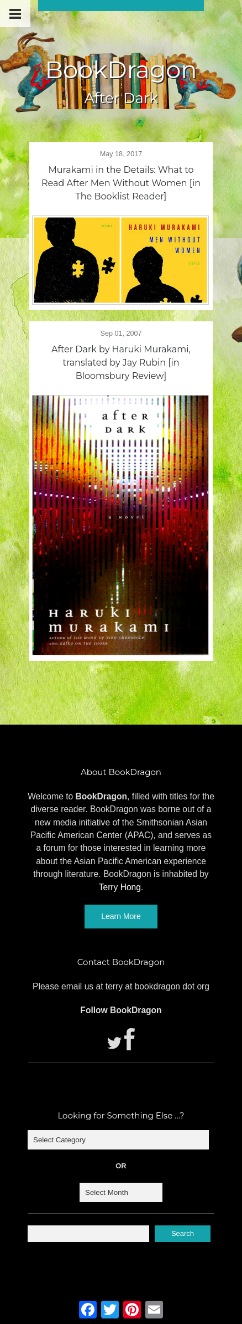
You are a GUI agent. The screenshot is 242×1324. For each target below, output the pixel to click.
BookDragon (121, 69)
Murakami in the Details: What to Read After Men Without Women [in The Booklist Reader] (121, 183)
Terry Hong (120, 887)
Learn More (121, 916)
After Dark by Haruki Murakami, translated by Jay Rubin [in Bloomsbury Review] (121, 362)
